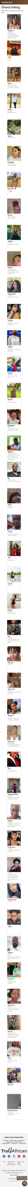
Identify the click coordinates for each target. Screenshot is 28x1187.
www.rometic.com (14, 1181)
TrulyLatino (14, 1143)
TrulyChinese (13, 1140)
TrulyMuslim (22, 1143)
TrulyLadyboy (6, 1143)
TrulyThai (6, 1140)
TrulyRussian (9, 1142)
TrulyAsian (22, 1140)
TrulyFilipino (18, 1142)
